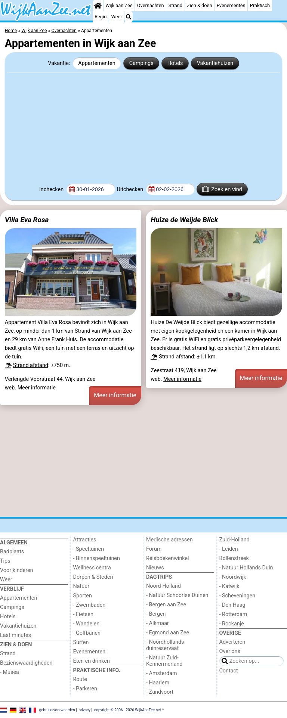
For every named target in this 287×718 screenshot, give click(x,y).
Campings (141, 63)
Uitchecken (130, 189)
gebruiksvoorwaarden (57, 710)
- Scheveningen (237, 596)
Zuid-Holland (234, 540)
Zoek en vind (222, 189)
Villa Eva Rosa (27, 219)
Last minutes (15, 635)
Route (80, 679)
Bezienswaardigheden (26, 663)
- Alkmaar (157, 623)
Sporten (82, 596)
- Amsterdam (161, 673)
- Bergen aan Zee (166, 605)
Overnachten (150, 5)
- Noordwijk (232, 577)
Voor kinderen (16, 570)
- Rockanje (231, 624)
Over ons (229, 651)
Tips (5, 561)
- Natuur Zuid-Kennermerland (164, 661)
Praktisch (260, 5)
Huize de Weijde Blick (184, 219)
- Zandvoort (159, 692)
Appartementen (96, 63)
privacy (84, 710)
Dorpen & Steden (93, 577)
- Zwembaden (89, 605)
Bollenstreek (234, 558)
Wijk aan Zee (118, 5)
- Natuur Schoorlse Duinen (177, 595)
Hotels (175, 63)
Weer (116, 16)
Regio (101, 16)
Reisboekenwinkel (167, 558)
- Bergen (156, 614)
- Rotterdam (233, 614)
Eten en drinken (91, 661)
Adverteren (232, 642)
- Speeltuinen (88, 549)
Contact (228, 671)
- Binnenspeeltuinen (96, 558)
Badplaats (12, 551)
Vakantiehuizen (215, 63)
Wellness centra (92, 568)
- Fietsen (83, 614)
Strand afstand (30, 365)
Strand (175, 5)
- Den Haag (232, 605)
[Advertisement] (143, 127)
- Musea (9, 672)
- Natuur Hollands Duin (246, 568)
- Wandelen (86, 624)
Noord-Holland (163, 586)
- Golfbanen (87, 633)
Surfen (81, 642)
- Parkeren (85, 689)
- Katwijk (229, 586)
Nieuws (155, 568)
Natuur (81, 586)
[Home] (98, 5)
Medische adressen (169, 540)
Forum (153, 549)
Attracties (84, 540)
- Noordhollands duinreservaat (165, 645)
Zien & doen (199, 5)
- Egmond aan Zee (167, 633)
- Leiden (228, 549)
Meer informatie (37, 388)
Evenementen (231, 5)
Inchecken (52, 189)
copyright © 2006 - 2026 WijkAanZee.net (127, 710)
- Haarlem (157, 683)
